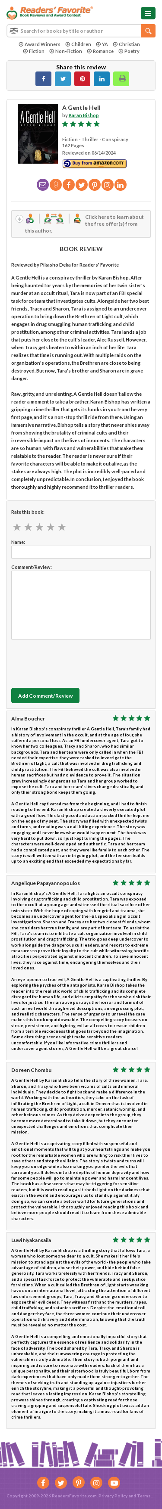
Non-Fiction (65, 51)
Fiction (33, 51)
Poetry (129, 51)
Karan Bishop (84, 115)
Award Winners (39, 44)
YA (102, 44)
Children (78, 44)
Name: (18, 542)
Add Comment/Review (45, 695)
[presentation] (77, 661)
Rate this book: (27, 512)
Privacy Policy (112, 1495)
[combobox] (81, 31)
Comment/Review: (31, 567)
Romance (100, 51)
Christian (126, 44)
